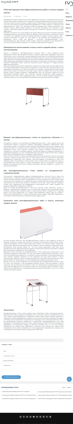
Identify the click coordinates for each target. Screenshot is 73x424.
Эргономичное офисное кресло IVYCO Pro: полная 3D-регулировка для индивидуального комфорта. (19, 395)
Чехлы (63, 387)
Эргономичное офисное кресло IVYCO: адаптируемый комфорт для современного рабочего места (55, 395)
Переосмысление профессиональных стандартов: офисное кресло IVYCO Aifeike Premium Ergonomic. (16, 391)
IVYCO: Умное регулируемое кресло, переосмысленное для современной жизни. (55, 398)
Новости (69, 387)
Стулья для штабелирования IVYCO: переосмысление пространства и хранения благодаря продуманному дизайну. (55, 391)
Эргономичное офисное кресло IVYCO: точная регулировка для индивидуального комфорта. (19, 398)
